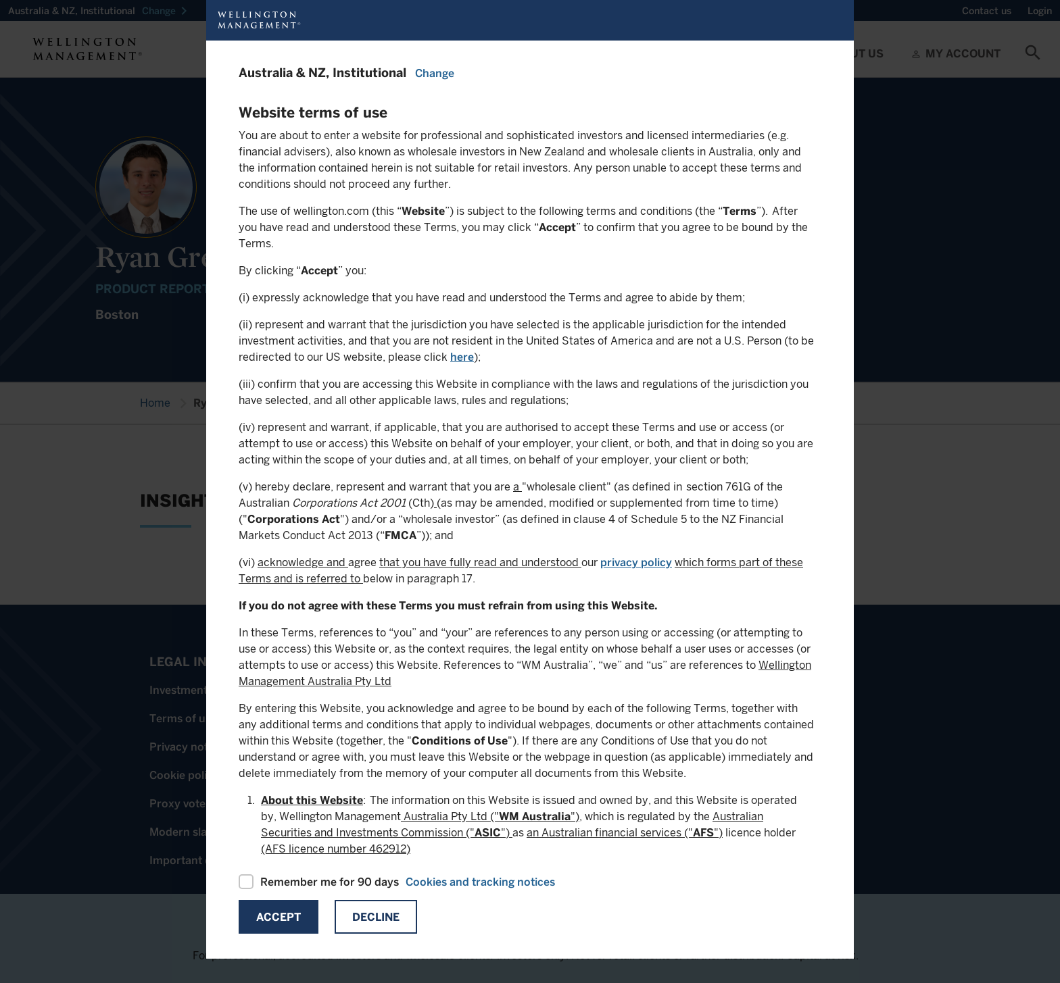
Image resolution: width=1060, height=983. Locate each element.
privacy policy (636, 562)
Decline (376, 917)
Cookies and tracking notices (480, 882)
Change (434, 73)
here (462, 357)
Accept (278, 917)
